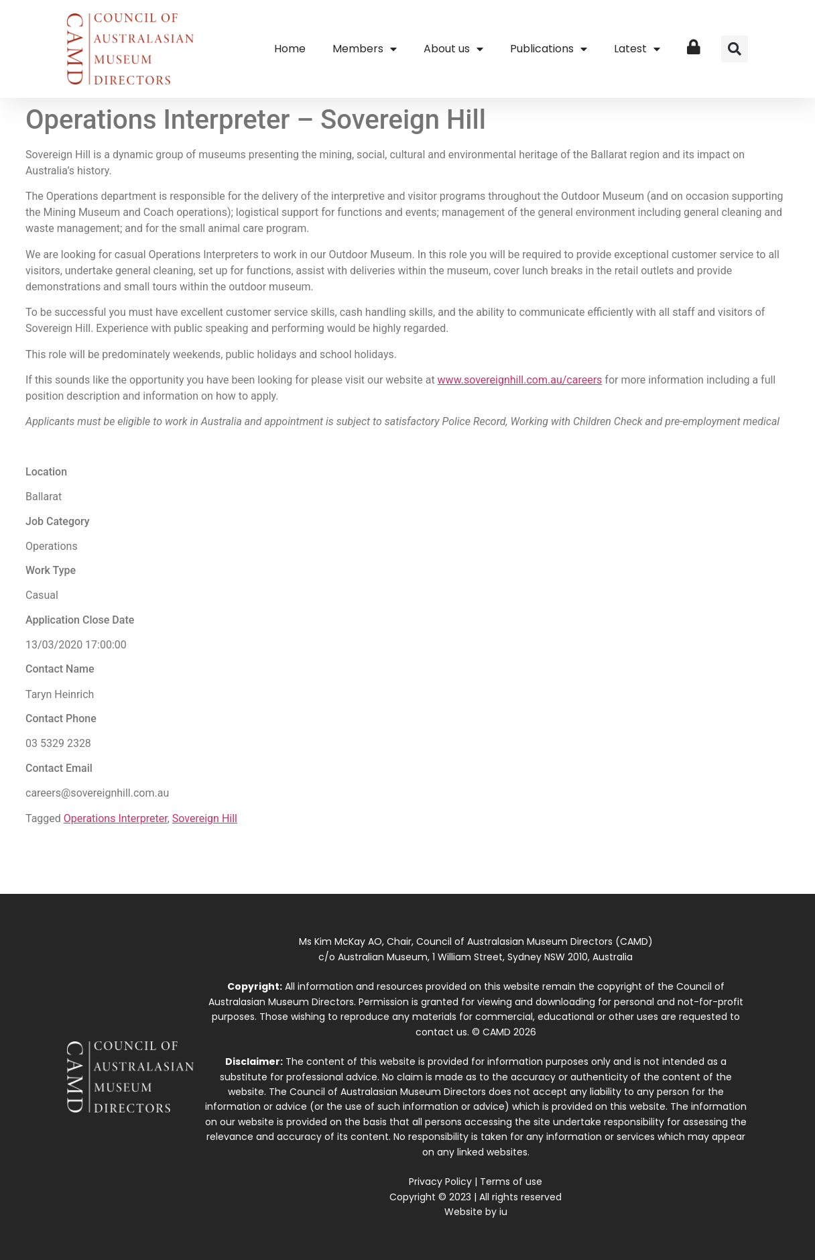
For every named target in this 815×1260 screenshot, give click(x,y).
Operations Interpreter (116, 818)
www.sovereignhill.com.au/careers (520, 380)
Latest (637, 49)
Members (364, 49)
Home (290, 48)
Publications (548, 49)
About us (453, 49)
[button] (734, 49)
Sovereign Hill (204, 818)
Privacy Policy (440, 1181)
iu (503, 1211)
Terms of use (511, 1181)
